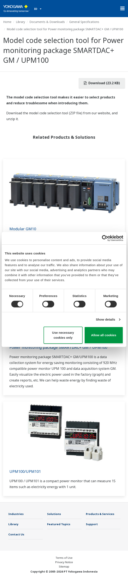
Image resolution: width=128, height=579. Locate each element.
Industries (16, 514)
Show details (105, 319)
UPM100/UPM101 (25, 471)
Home (7, 22)
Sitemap (64, 566)
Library (20, 22)
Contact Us (16, 534)
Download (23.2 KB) (102, 83)
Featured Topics (58, 524)
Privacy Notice (64, 562)
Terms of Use (64, 558)
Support (92, 524)
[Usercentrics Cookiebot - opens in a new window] (105, 238)
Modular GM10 (22, 228)
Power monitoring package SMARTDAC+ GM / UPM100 (58, 347)
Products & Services (100, 514)
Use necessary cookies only (63, 335)
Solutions (54, 514)
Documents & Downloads (47, 22)
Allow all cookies (103, 335)
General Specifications (84, 22)
